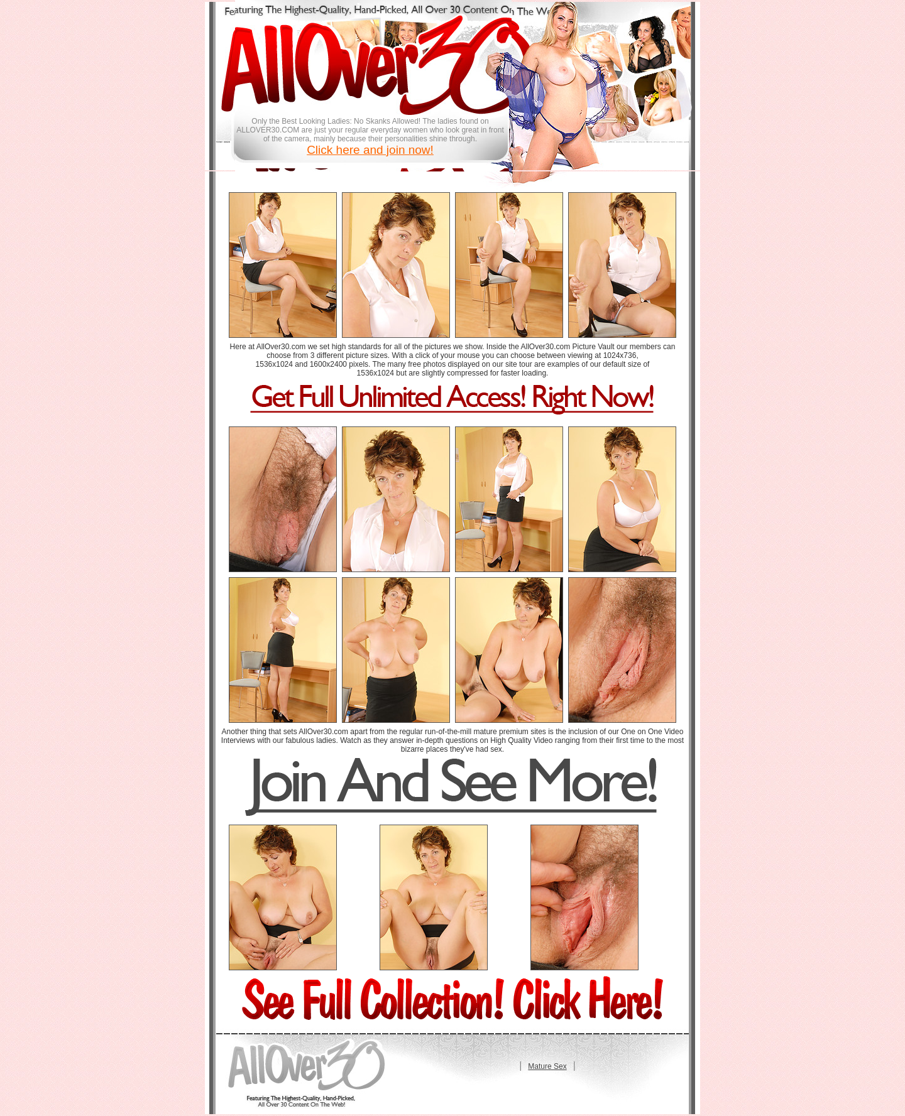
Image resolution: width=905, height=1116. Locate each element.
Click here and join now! (370, 149)
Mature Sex (547, 1066)
